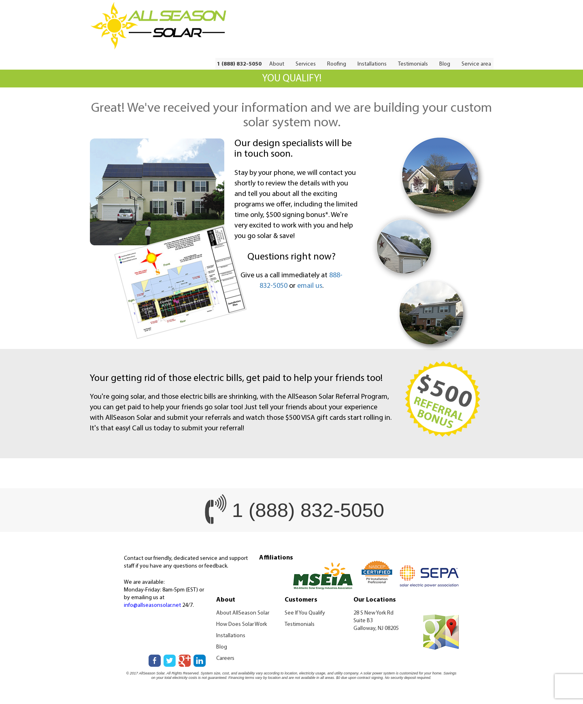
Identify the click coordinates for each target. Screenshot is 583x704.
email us (309, 286)
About (276, 64)
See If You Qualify (305, 613)
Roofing (336, 64)
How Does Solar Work (241, 624)
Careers (225, 658)
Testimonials (413, 64)
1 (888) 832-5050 (239, 64)
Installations (372, 64)
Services (306, 64)
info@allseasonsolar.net (152, 605)
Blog (444, 64)
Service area (476, 64)
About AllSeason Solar (242, 613)
